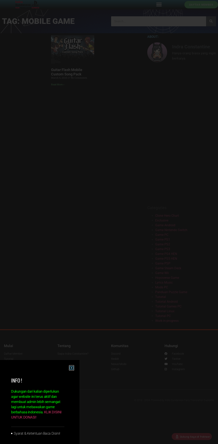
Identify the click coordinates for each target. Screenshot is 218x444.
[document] (109, 222)
